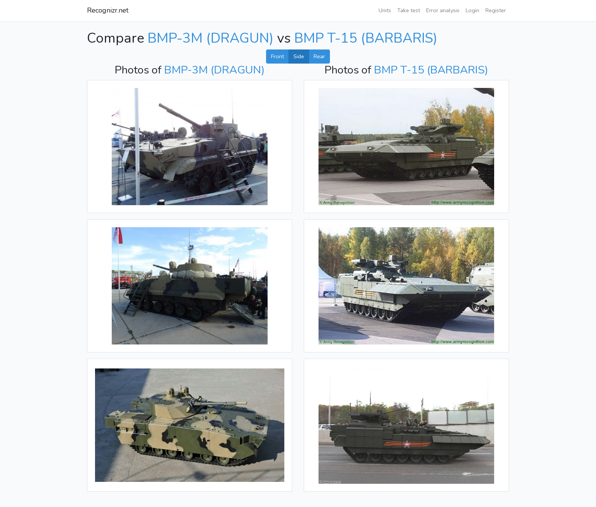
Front (277, 56)
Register (495, 10)
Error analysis (443, 10)
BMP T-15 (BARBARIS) (365, 38)
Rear (319, 56)
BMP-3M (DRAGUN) (210, 38)
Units (385, 10)
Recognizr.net (107, 10)
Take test (408, 10)
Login (472, 10)
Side (298, 56)
